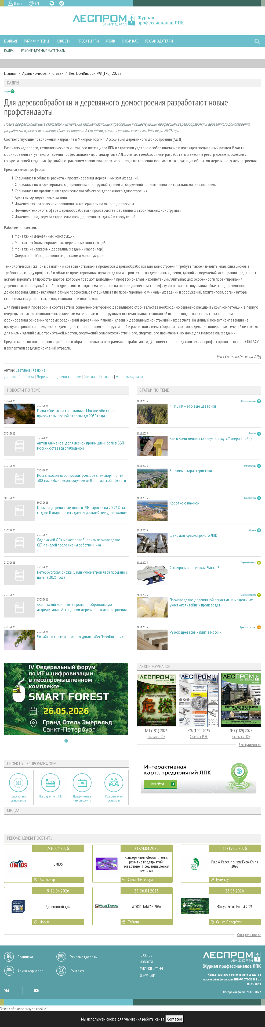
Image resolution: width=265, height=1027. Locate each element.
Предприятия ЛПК (50, 796)
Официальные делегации (114, 798)
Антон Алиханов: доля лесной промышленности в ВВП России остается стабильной (80, 445)
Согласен (174, 1019)
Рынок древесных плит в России (196, 632)
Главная (10, 41)
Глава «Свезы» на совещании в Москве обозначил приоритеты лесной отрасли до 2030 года (76, 413)
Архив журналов (30, 970)
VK (51, 3)
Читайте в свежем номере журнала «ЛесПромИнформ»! (80, 636)
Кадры (9, 50)
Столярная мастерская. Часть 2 (194, 567)
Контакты (77, 970)
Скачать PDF (156, 736)
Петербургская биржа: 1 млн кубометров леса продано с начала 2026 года (82, 575)
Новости (63, 41)
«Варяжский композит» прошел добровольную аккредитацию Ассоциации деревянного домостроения (82, 607)
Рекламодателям (159, 41)
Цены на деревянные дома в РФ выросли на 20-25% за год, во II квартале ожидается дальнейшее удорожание (82, 510)
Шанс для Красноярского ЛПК (193, 535)
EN (37, 3)
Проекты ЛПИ (88, 41)
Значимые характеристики (191, 470)
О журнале (130, 41)
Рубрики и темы (36, 41)
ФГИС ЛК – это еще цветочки (193, 406)
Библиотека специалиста (18, 798)
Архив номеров (34, 73)
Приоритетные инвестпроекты (82, 798)
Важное (146, 955)
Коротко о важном (184, 503)
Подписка (25, 956)
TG (61, 3)
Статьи (57, 73)
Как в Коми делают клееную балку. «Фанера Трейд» (211, 438)
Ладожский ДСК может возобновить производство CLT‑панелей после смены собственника (78, 542)
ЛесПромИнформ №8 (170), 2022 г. (95, 73)
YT (36, 990)
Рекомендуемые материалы (43, 50)
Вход (18, 3)
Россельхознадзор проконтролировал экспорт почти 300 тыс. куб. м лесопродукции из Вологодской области (81, 478)
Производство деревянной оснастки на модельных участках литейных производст (211, 602)
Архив (110, 41)
